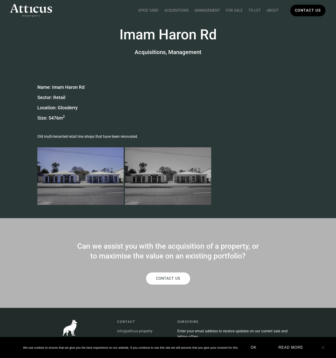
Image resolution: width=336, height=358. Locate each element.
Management (207, 10)
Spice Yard (148, 10)
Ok (253, 347)
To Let (254, 10)
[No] (322, 349)
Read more (290, 347)
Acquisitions (176, 10)
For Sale (234, 10)
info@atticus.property (135, 288)
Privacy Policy (128, 329)
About (273, 10)
